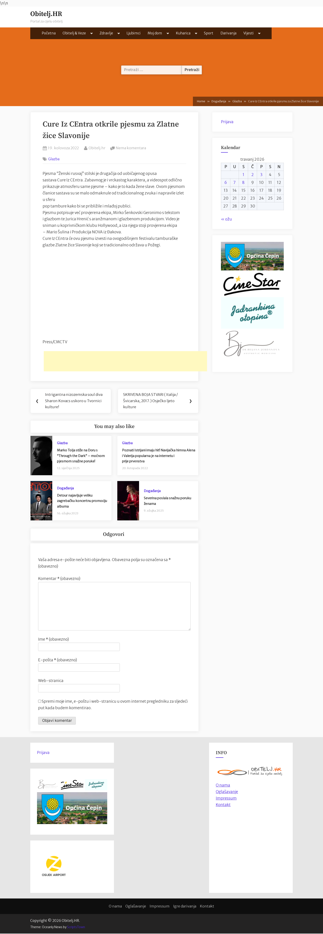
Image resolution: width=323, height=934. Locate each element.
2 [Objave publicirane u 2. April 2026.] (252, 174)
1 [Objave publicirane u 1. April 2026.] (243, 174)
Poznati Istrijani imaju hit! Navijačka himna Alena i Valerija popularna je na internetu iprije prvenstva (158, 456)
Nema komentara (131, 148)
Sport (208, 33)
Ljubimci (134, 33)
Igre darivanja (184, 906)
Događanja (65, 488)
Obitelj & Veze (74, 33)
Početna (49, 33)
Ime (53, 639)
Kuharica (183, 33)
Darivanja (228, 33)
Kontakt (223, 805)
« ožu (226, 219)
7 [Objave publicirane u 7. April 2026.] (234, 182)
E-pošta (57, 660)
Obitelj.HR (46, 14)
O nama (115, 906)
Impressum (226, 798)
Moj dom (155, 33)
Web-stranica (50, 681)
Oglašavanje (227, 792)
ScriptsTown (76, 927)
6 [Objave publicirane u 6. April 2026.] (225, 182)
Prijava (227, 121)
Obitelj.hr (97, 147)
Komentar (59, 578)
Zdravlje (106, 33)
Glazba (53, 159)
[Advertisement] (125, 361)
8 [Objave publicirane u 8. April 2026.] (243, 182)
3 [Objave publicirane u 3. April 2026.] (261, 174)
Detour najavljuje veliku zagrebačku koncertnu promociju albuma (82, 501)
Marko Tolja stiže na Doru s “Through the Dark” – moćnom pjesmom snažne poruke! (81, 456)
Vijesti (248, 33)
